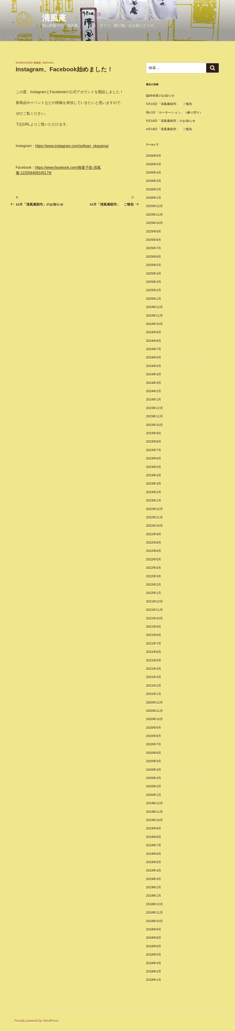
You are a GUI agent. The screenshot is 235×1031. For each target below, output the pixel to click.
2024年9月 (153, 332)
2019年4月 (153, 870)
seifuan (47, 62)
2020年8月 (153, 736)
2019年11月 (154, 812)
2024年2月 (153, 391)
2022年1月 (153, 593)
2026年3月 (153, 181)
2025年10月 (154, 223)
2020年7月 (153, 744)
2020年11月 (154, 711)
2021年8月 (153, 635)
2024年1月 (153, 399)
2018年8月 (153, 937)
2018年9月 (153, 929)
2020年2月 (153, 786)
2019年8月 (153, 837)
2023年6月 (153, 458)
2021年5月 (153, 660)
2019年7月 (153, 845)
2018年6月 (153, 946)
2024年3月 (153, 383)
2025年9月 (153, 231)
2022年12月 (154, 509)
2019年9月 (153, 828)
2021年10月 (154, 618)
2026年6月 (153, 155)
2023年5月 (153, 467)
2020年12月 (154, 702)
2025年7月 (153, 248)
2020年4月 (153, 769)
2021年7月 (153, 643)
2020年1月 (153, 795)
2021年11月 (154, 610)
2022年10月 (154, 525)
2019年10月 (154, 820)
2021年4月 (153, 668)
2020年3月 (153, 778)
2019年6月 (153, 854)
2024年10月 (154, 324)
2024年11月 (154, 315)
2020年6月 (153, 753)
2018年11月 (154, 912)
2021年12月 (154, 601)
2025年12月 (154, 206)
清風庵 (54, 17)
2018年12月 (154, 904)
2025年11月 (154, 214)
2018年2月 (153, 971)
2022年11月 (154, 517)
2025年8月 (153, 240)
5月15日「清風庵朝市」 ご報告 (169, 104)
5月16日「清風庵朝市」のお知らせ (170, 121)
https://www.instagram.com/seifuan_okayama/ (72, 146)
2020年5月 (153, 761)
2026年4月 (153, 172)
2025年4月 (153, 273)
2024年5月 (153, 366)
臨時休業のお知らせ (160, 95)
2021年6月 (153, 652)
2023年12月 (154, 408)
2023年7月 (153, 450)
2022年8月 (153, 542)
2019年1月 (153, 895)
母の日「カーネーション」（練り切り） (174, 112)
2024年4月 (153, 374)
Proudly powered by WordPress (36, 1020)
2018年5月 (153, 954)
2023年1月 (153, 500)
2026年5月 (153, 164)
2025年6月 (153, 256)
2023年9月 (153, 433)
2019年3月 (153, 879)
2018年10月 (154, 921)
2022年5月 (153, 559)
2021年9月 (153, 626)
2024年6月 (153, 357)
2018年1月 (153, 980)
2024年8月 (153, 341)
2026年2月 (153, 189)
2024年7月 (153, 349)
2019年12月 (154, 803)
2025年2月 (153, 290)
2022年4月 (153, 567)
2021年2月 (153, 685)
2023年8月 (153, 441)
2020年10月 (154, 719)
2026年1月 (153, 197)
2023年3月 (153, 483)
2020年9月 (153, 727)
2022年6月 (153, 551)
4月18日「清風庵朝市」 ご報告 (169, 129)
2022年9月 (153, 534)
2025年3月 (153, 282)
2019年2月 (153, 887)
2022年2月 (153, 584)
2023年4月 (153, 475)
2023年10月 (154, 425)
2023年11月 (154, 416)
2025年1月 (153, 298)
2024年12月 (154, 307)
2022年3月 (153, 576)
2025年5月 (153, 265)
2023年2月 (153, 492)
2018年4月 (153, 963)
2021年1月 (153, 694)
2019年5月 (153, 862)
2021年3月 (153, 677)
